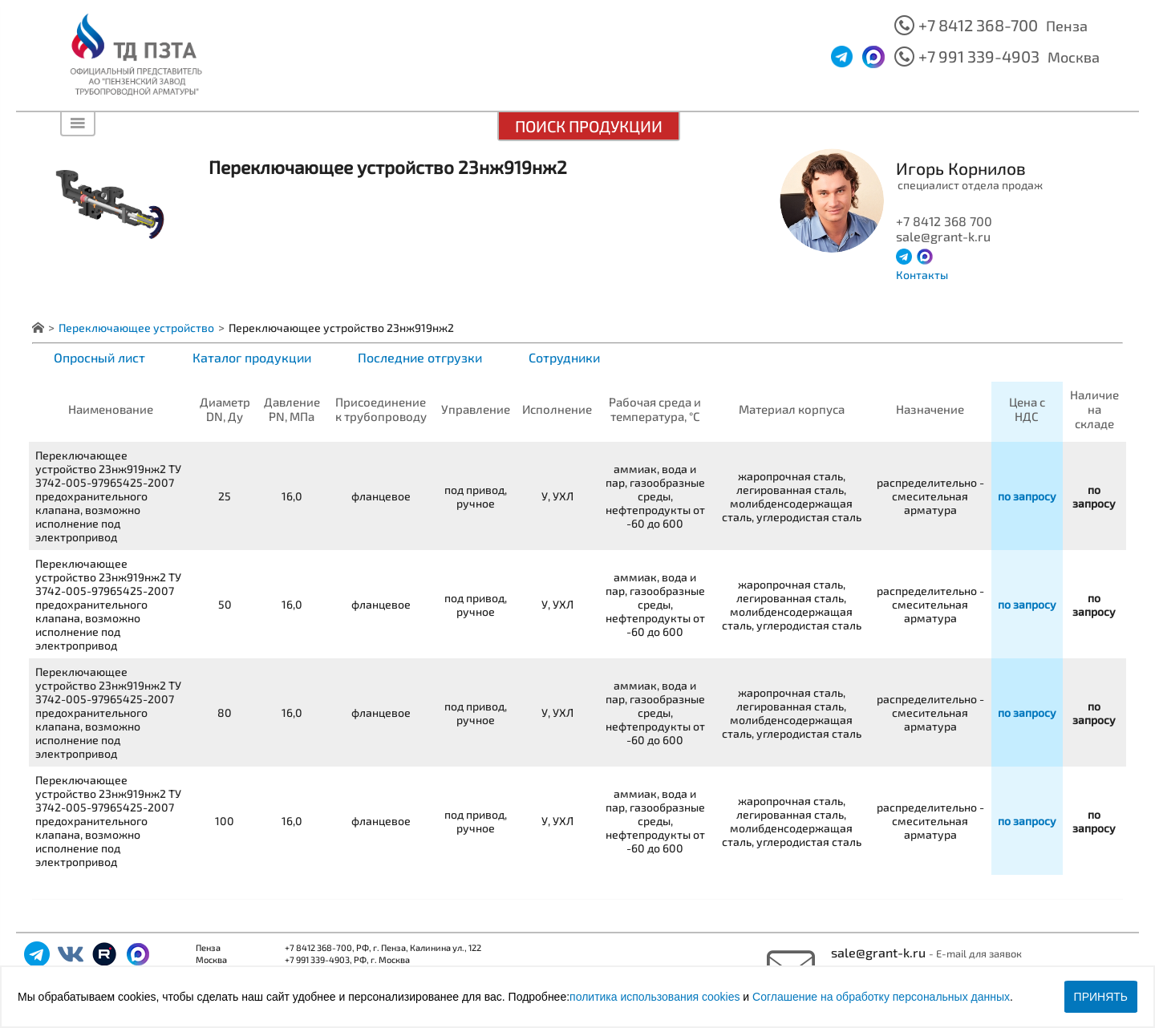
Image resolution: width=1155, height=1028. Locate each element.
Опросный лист (99, 357)
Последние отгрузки (420, 357)
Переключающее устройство (136, 327)
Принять (1101, 996)
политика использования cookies (654, 996)
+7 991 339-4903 (979, 56)
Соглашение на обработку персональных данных (881, 996)
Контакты (922, 274)
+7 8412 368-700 (978, 24)
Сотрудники (564, 357)
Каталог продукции (251, 357)
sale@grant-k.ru (880, 952)
